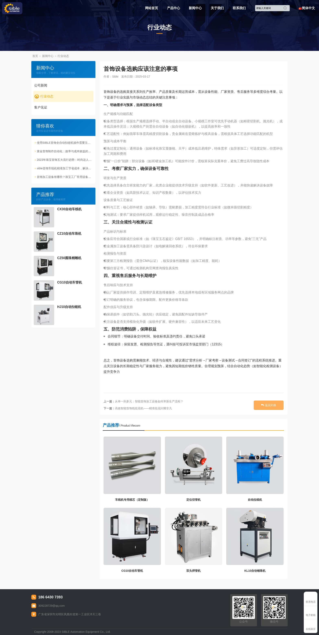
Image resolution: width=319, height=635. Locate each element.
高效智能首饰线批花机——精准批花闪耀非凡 (143, 408)
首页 (35, 56)
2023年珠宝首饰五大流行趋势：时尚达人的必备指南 (65, 159)
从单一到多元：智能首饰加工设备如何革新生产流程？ (149, 401)
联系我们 (239, 8)
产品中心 (173, 8)
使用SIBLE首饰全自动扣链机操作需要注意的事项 (65, 142)
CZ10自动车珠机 (69, 233)
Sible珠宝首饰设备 (27, 8)
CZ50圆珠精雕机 (69, 258)
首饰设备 (110, 91)
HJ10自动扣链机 (69, 307)
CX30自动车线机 (69, 209)
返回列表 (268, 405)
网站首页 (151, 8)
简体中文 (307, 8)
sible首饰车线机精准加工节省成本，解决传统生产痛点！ (65, 168)
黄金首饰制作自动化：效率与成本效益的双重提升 (65, 151)
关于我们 (217, 8)
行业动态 (63, 56)
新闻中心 (195, 8)
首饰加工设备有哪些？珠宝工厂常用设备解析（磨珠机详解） (65, 176)
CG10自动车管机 (69, 282)
